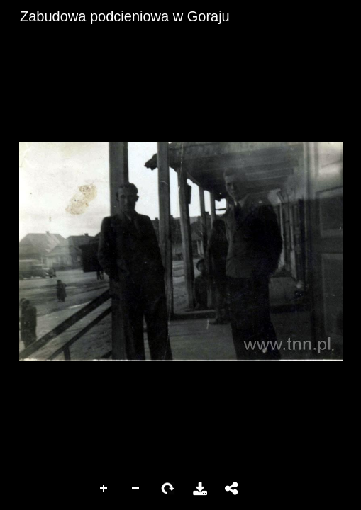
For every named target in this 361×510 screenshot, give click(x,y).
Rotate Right (168, 488)
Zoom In (104, 488)
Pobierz (200, 488)
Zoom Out (136, 488)
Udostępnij (232, 488)
